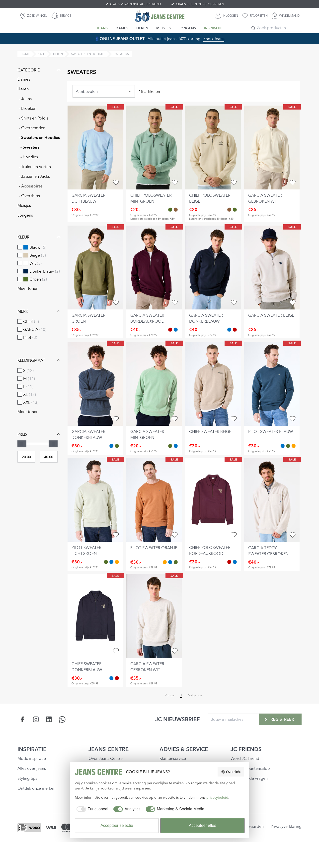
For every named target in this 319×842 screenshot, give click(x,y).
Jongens (25, 215)
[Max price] (49, 457)
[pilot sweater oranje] (154, 500)
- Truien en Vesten (35, 166)
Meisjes (24, 205)
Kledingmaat (39, 360)
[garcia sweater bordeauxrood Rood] (170, 329)
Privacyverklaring (286, 826)
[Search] (253, 28)
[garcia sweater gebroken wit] (272, 147)
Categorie (39, 70)
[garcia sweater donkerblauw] (212, 267)
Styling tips (27, 778)
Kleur (39, 237)
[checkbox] (19, 247)
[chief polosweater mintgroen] (154, 147)
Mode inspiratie (31, 758)
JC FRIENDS (246, 749)
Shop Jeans (213, 38)
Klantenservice (173, 758)
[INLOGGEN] (227, 15)
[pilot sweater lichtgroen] (95, 500)
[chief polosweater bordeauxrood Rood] (229, 561)
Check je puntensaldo (250, 768)
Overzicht (231, 772)
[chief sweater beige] (212, 384)
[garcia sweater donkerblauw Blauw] (175, 329)
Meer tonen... (29, 288)
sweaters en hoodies (88, 54)
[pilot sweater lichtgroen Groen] (288, 445)
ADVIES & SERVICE (184, 749)
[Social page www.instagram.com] (36, 719)
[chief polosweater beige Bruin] (175, 209)
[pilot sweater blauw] (272, 384)
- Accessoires (31, 185)
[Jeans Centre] (159, 15)
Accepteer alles (202, 825)
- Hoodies (29, 156)
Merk (39, 311)
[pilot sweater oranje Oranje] (293, 445)
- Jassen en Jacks (34, 176)
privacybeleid (217, 797)
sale (41, 54)
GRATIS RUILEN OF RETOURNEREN (200, 4)
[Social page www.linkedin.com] (49, 719)
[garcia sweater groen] (95, 267)
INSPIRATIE (31, 749)
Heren (23, 88)
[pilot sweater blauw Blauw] (282, 445)
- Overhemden (32, 127)
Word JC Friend (245, 758)
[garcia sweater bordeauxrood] (154, 267)
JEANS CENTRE (108, 749)
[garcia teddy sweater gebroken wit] (272, 500)
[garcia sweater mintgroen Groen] (116, 445)
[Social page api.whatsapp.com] (62, 719)
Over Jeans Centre (105, 758)
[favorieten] (255, 15)
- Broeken (27, 108)
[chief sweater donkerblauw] (95, 616)
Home (25, 54)
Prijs (39, 434)
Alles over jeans (31, 768)
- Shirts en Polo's (33, 118)
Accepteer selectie (116, 825)
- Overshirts (29, 195)
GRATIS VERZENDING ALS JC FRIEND (135, 4)
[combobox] (104, 91)
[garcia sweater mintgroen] (154, 384)
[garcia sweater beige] (272, 267)
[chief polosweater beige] (212, 147)
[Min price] (26, 457)
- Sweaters (29, 147)
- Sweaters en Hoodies (39, 137)
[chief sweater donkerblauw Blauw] (234, 561)
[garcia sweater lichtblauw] (95, 147)
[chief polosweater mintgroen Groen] (170, 209)
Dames (23, 79)
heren (58, 54)
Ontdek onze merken (36, 788)
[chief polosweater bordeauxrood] (212, 500)
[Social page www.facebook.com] (22, 719)
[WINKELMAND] (286, 15)
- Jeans (25, 98)
